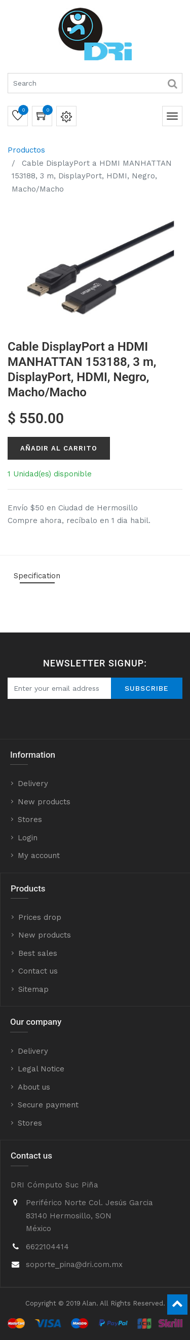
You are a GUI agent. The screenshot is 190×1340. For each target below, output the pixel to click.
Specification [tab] (37, 575)
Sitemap (33, 989)
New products (44, 801)
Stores (30, 819)
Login (27, 837)
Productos (26, 150)
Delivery (33, 783)
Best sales (37, 953)
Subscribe (147, 688)
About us (34, 1087)
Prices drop (39, 917)
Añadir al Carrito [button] (58, 448)
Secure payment (48, 1104)
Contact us (38, 971)
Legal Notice (41, 1068)
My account (39, 855)
